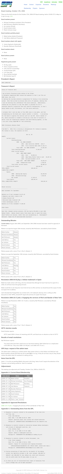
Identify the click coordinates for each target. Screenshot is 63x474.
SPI (41, 2)
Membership (27, 8)
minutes (54, 2)
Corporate (38, 4)
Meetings (53, 4)
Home (25, 4)
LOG (11, 16)
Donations (46, 4)
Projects (35, 8)
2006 (60, 2)
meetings (47, 2)
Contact (31, 4)
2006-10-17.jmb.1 (6, 405)
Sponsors (42, 8)
